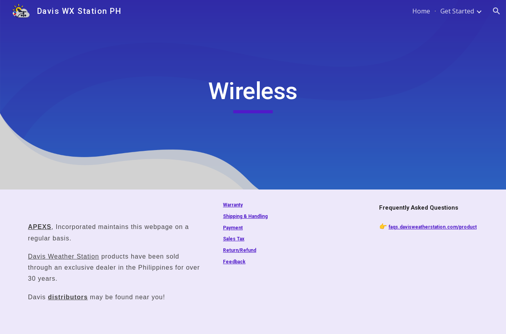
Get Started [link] (457, 11)
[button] (496, 11)
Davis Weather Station (63, 256)
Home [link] (421, 11)
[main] (253, 94)
